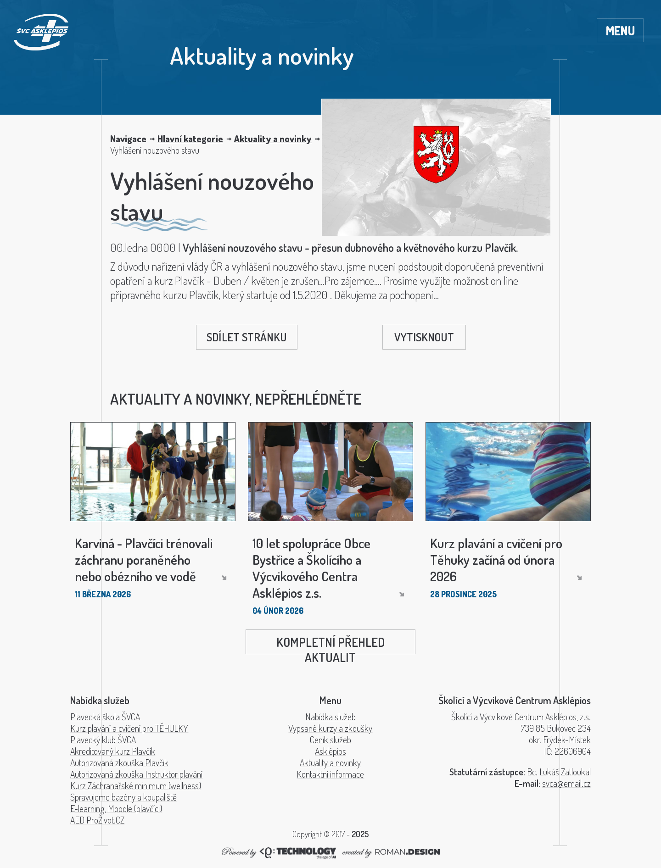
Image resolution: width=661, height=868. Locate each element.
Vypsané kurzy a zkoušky (330, 728)
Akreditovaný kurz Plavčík (112, 751)
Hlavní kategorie (190, 139)
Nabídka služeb (330, 717)
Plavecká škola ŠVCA (105, 717)
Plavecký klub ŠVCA (103, 740)
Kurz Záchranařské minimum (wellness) (135, 785)
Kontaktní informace (330, 774)
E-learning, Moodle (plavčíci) (116, 808)
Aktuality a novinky (273, 139)
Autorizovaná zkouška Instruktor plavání (136, 774)
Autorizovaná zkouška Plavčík (119, 762)
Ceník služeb (330, 740)
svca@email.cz (566, 783)
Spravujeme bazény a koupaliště (123, 797)
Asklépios (330, 751)
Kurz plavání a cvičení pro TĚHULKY (129, 728)
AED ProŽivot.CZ (97, 820)
